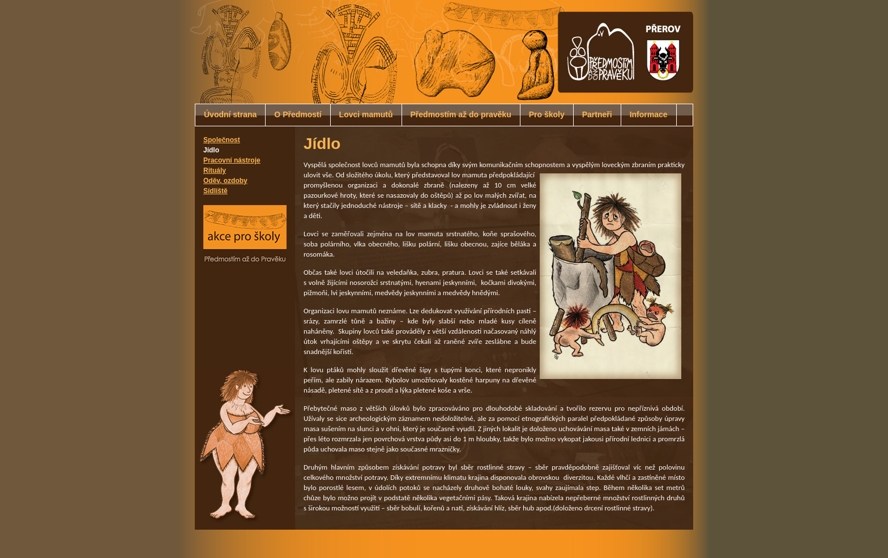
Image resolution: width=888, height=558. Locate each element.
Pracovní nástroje (232, 160)
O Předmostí (297, 114)
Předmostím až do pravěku (461, 114)
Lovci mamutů (366, 114)
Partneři (597, 114)
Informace (649, 114)
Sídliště (215, 191)
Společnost (221, 140)
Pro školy (547, 114)
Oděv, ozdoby (225, 181)
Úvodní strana (230, 114)
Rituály (214, 170)
